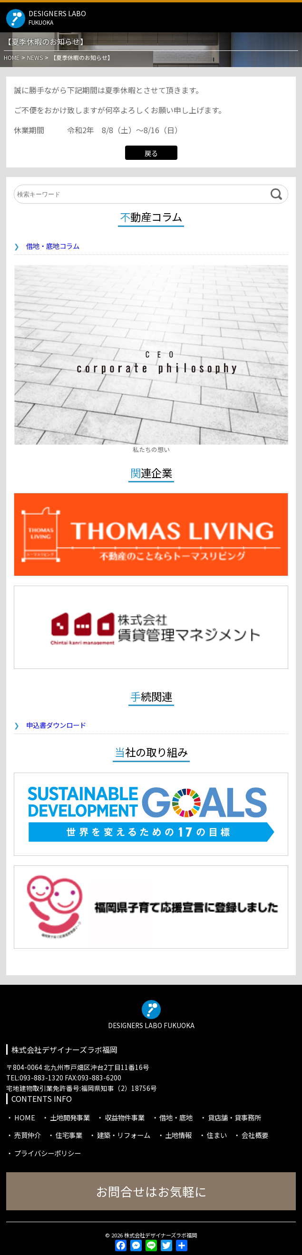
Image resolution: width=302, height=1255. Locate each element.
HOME (24, 1117)
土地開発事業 (70, 1117)
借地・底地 (176, 1117)
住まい (217, 1135)
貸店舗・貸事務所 (234, 1117)
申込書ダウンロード (56, 725)
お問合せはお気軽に (151, 1191)
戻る (151, 153)
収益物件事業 (125, 1117)
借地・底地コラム (52, 246)
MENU (291, 16)
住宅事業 (69, 1135)
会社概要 (255, 1135)
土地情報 (178, 1135)
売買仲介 (27, 1135)
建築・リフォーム (123, 1135)
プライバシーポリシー (47, 1153)
